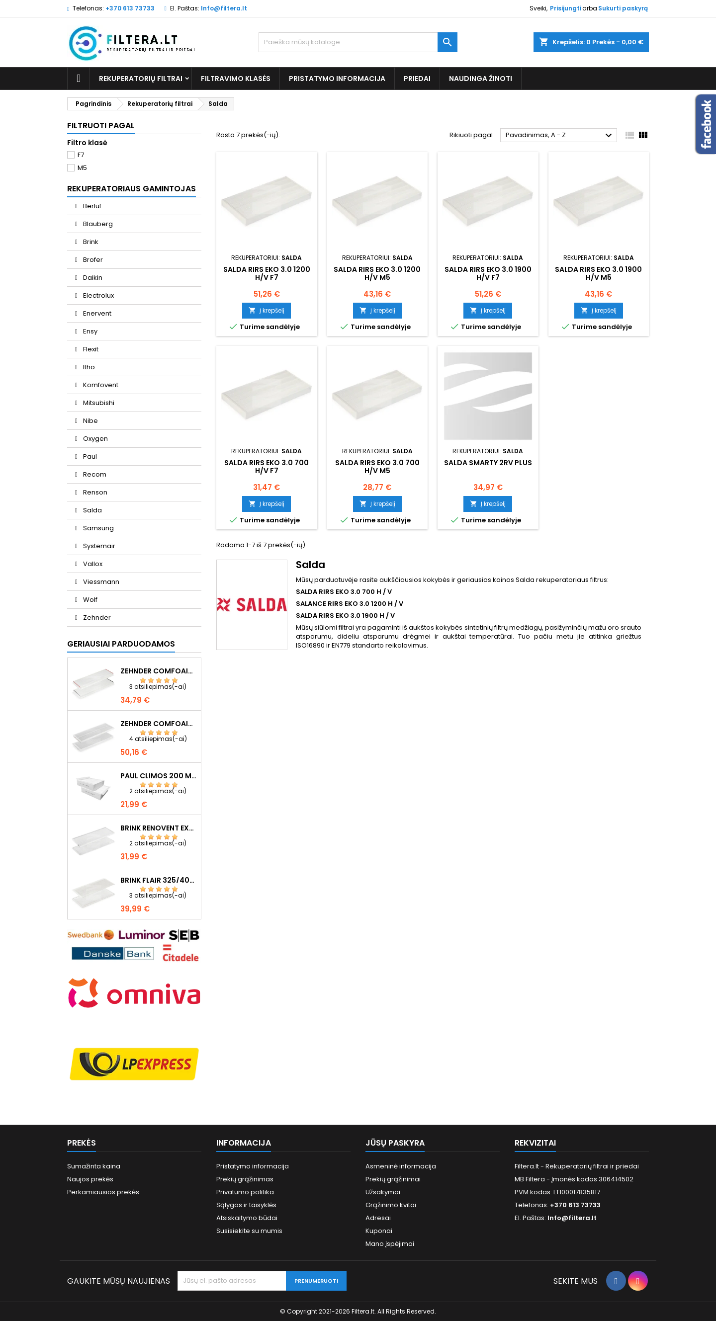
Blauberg (97, 224)
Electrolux (98, 295)
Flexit (90, 349)
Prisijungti (565, 8)
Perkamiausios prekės (103, 1192)
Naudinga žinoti (480, 78)
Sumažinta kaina (93, 1166)
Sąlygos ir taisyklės (246, 1205)
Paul (89, 456)
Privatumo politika (245, 1192)
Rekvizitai (535, 1143)
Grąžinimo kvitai (390, 1205)
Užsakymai (382, 1192)
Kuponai (378, 1231)
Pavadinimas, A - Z (560, 136)
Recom (94, 474)
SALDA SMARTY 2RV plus (488, 463)
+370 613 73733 (130, 8)
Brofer (92, 259)
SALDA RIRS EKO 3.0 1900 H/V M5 (598, 273)
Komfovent (100, 385)
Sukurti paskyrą (623, 8)
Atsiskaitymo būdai (246, 1218)
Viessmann (100, 581)
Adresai (378, 1218)
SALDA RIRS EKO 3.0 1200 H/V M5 (377, 273)
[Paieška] (358, 42)
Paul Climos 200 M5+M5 (158, 776)
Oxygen (95, 438)
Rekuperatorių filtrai (140, 78)
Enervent (96, 313)
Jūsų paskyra (395, 1143)
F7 (81, 155)
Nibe (90, 420)
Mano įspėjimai (389, 1243)
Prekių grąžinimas (244, 1179)
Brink (90, 242)
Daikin (92, 277)
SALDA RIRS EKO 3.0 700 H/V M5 (377, 467)
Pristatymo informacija (337, 78)
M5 (82, 167)
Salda (92, 510)
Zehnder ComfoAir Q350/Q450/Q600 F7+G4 (158, 671)
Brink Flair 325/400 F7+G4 (158, 880)
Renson (94, 492)
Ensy (89, 331)
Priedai (417, 78)
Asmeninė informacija (400, 1166)
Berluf (91, 206)
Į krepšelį (266, 310)
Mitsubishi (98, 403)
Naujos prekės (90, 1179)
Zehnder (96, 617)
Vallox (92, 564)
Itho (88, 367)
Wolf (89, 599)
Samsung (98, 528)
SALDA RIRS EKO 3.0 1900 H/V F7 (488, 273)
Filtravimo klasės (235, 78)
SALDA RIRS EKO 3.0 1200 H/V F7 (266, 273)
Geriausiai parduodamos (121, 644)
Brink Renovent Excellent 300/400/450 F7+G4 (158, 828)
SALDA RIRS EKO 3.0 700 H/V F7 (266, 467)
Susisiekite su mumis (249, 1231)
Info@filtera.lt (224, 8)
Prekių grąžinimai (393, 1179)
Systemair (98, 546)
